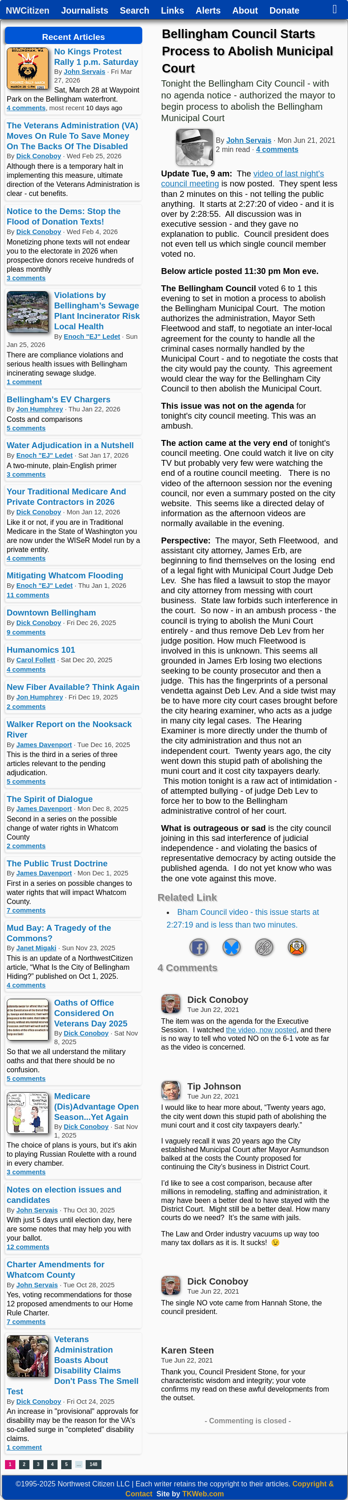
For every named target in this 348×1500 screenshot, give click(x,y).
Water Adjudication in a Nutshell (70, 445)
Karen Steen (187, 1350)
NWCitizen (27, 10)
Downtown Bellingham (51, 612)
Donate (285, 10)
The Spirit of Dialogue (50, 799)
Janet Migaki (36, 948)
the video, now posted (261, 1030)
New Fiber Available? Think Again (73, 687)
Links (172, 10)
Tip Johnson (215, 1086)
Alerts (208, 10)
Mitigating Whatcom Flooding (65, 575)
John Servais (85, 71)
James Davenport (44, 744)
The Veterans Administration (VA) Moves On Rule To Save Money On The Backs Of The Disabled (72, 136)
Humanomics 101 (41, 650)
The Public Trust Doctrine (57, 863)
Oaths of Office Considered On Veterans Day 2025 (91, 1013)
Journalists (84, 10)
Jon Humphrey (39, 409)
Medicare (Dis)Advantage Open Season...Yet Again (96, 1106)
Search (135, 10)
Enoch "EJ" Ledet (92, 336)
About (245, 10)
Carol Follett (35, 660)
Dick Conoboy (38, 156)
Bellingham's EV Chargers (59, 399)
